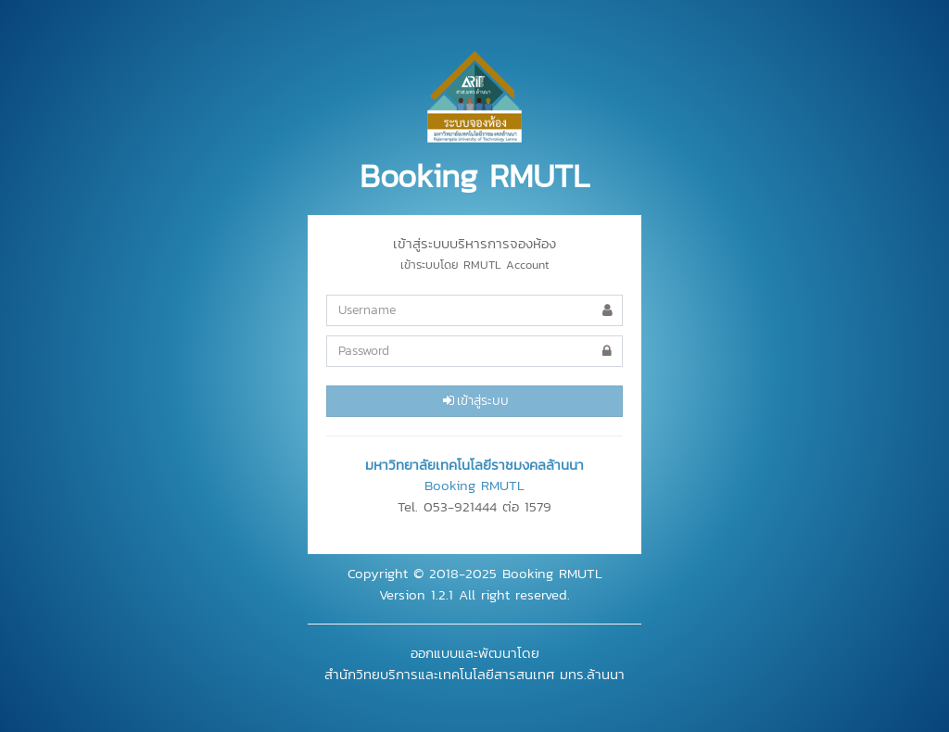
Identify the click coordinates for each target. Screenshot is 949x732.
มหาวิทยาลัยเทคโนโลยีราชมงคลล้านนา (474, 464)
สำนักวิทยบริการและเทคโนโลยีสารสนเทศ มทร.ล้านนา (474, 674)
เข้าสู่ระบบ (474, 400)
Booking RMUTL (474, 485)
